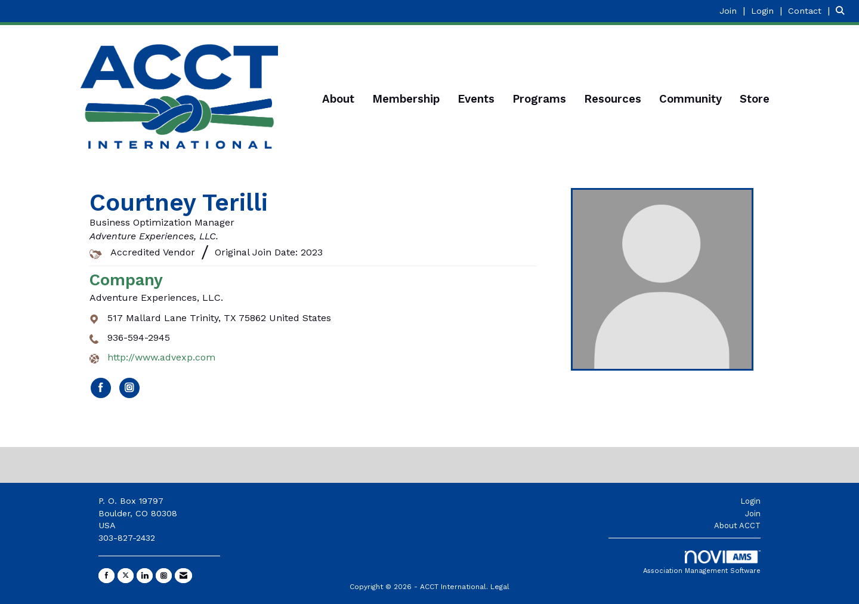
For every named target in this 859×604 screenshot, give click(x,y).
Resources (612, 99)
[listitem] (733, 10)
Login (750, 501)
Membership (406, 99)
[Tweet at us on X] (126, 575)
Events (476, 99)
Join (753, 513)
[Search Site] (843, 10)
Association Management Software (702, 562)
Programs (539, 99)
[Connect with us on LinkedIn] (145, 575)
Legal (499, 587)
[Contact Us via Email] (183, 575)
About (338, 99)
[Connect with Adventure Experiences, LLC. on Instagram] (129, 388)
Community (690, 99)
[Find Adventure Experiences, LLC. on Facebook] (100, 388)
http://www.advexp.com (161, 357)
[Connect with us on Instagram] (164, 575)
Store (755, 99)
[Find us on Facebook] (106, 575)
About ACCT (737, 525)
